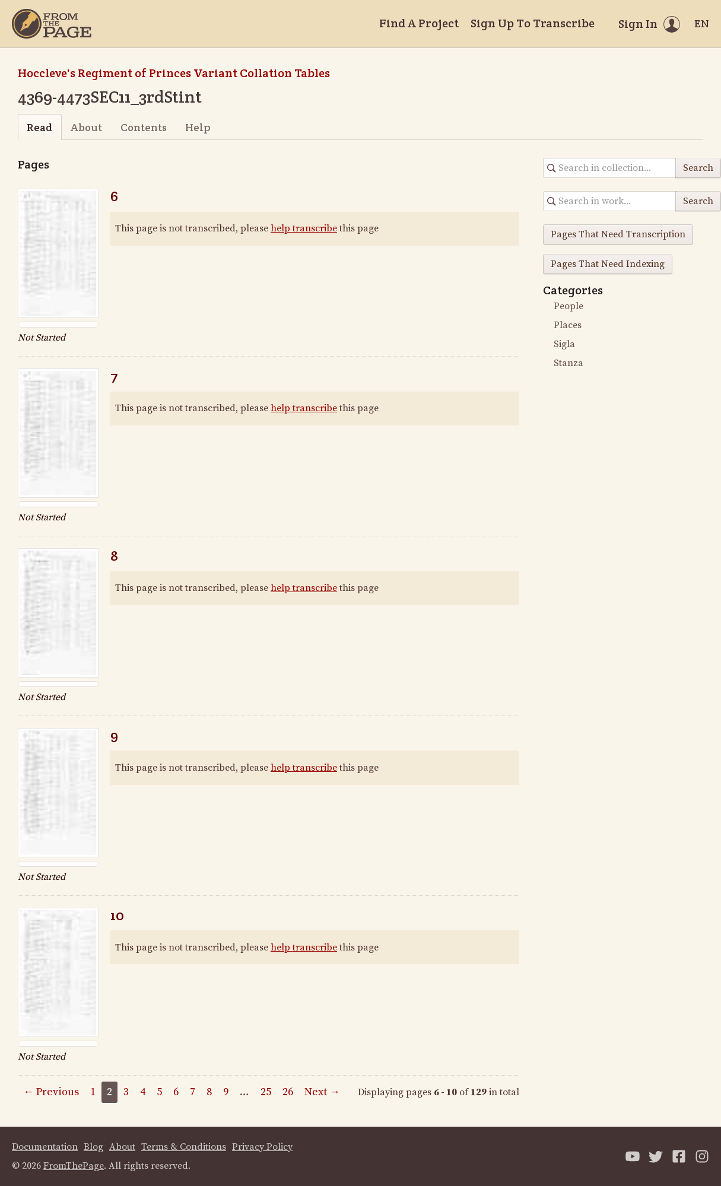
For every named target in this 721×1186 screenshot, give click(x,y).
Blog (93, 1147)
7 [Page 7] (192, 1092)
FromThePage (73, 1166)
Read (39, 127)
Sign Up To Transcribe (533, 23)
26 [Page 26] (287, 1092)
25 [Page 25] (266, 1092)
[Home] (51, 24)
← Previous (51, 1092)
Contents (143, 127)
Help (198, 127)
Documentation (45, 1147)
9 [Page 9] (225, 1092)
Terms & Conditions (183, 1147)
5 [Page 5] (159, 1092)
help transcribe (304, 228)
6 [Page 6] (176, 1092)
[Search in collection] (609, 168)
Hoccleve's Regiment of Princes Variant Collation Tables (174, 73)
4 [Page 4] (142, 1092)
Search (698, 168)
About (86, 127)
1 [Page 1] (93, 1092)
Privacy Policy (262, 1147)
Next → (322, 1092)
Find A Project (419, 23)
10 (117, 915)
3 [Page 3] (126, 1092)
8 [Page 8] (209, 1092)
